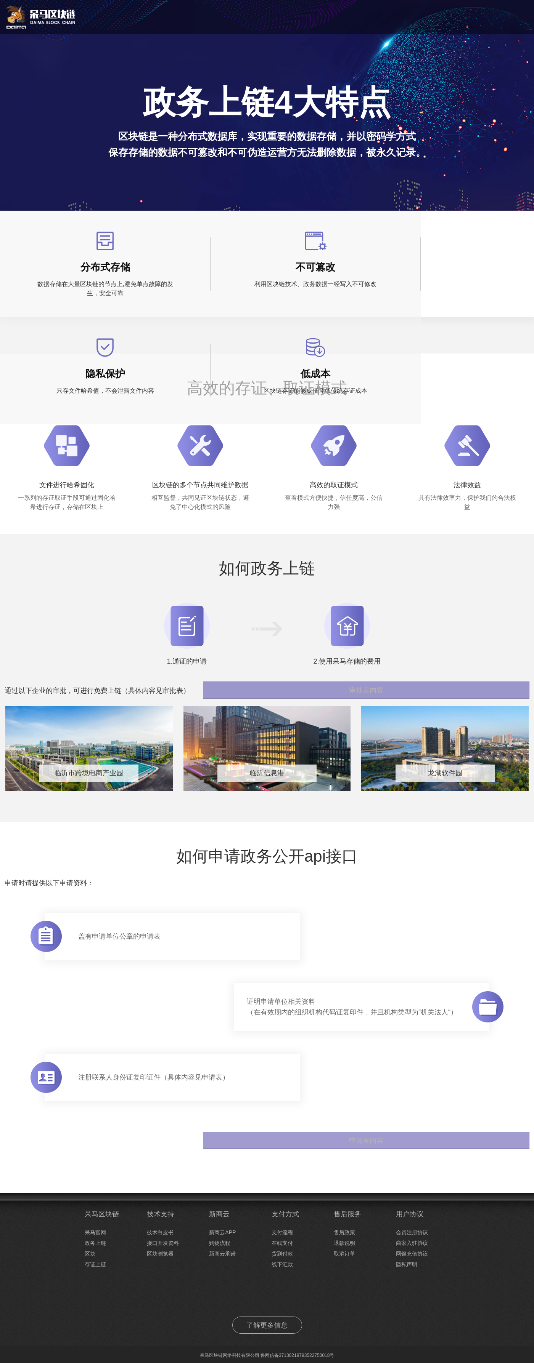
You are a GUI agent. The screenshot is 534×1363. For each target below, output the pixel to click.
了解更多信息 (267, 1325)
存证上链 (95, 1264)
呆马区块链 (102, 1214)
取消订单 (344, 1254)
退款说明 (344, 1243)
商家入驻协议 (412, 1243)
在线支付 (282, 1243)
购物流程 (219, 1243)
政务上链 (95, 1243)
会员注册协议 (412, 1232)
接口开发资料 (163, 1243)
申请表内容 (501, 1140)
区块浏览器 (160, 1254)
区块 (90, 1254)
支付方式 (285, 1214)
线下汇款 (282, 1264)
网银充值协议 (412, 1254)
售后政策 (344, 1232)
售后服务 (347, 1214)
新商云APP (222, 1232)
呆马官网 (95, 1232)
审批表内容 (501, 685)
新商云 (219, 1214)
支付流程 (282, 1232)
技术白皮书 (160, 1232)
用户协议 (409, 1214)
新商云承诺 (222, 1254)
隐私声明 (406, 1264)
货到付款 (282, 1254)
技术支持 (160, 1214)
